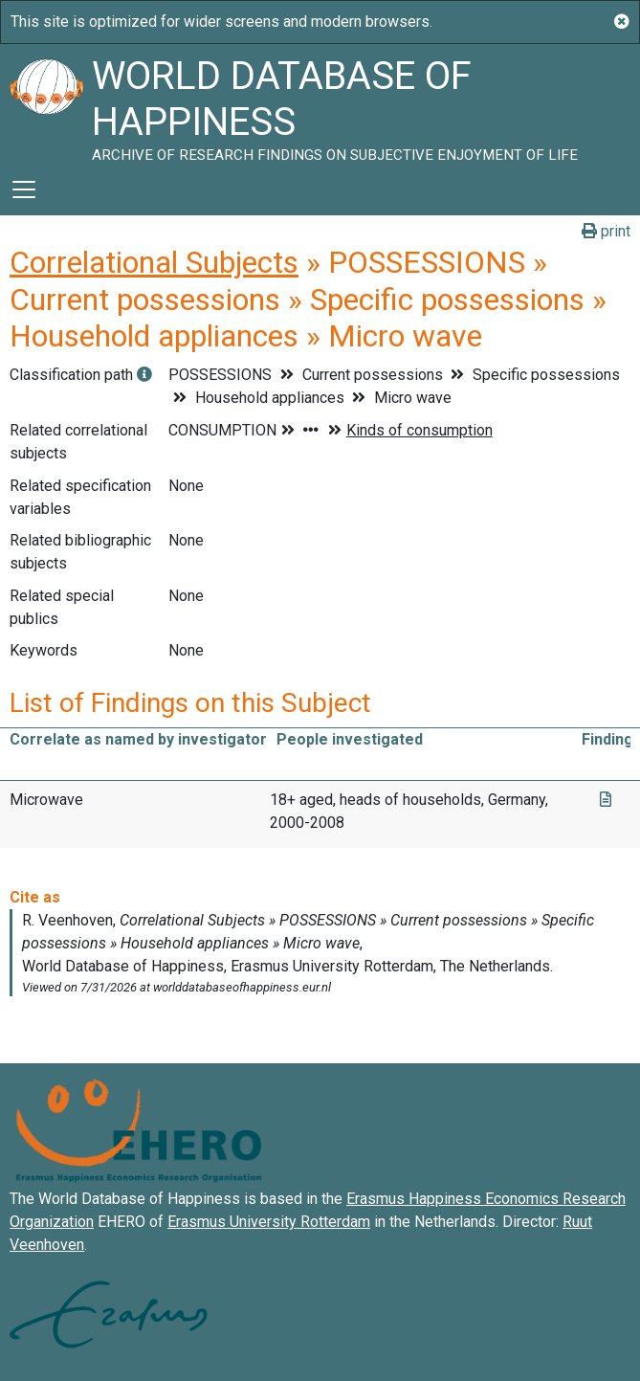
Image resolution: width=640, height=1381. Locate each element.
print (606, 231)
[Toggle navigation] (24, 189)
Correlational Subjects (154, 262)
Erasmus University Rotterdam (268, 1222)
